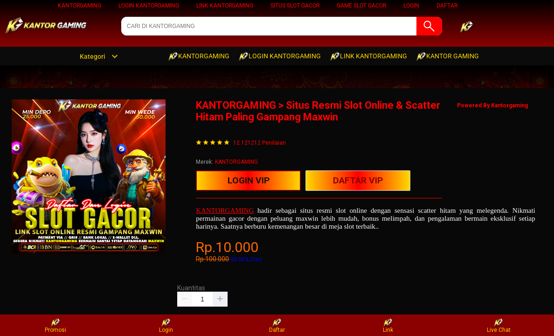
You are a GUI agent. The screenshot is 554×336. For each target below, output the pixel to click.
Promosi (55, 325)
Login (166, 325)
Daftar (277, 325)
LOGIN (411, 5)
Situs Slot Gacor (294, 5)
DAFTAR (446, 5)
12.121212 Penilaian (259, 143)
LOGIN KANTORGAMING (148, 5)
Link (388, 325)
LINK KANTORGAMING (224, 5)
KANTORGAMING (79, 5)
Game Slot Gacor (361, 5)
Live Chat (499, 325)
